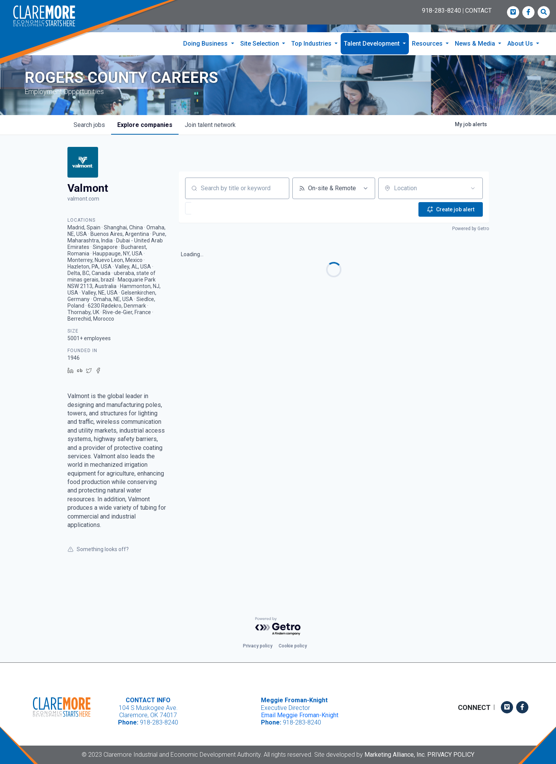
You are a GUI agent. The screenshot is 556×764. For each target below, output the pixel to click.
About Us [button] (521, 43)
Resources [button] (428, 43)
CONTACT (478, 10)
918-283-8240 (441, 10)
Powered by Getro (470, 242)
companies (144, 140)
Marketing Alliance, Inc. (395, 754)
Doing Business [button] (206, 43)
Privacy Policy (450, 754)
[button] (211, 223)
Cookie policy (293, 646)
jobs (89, 140)
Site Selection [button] (260, 43)
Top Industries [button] (312, 43)
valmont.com (83, 214)
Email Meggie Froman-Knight (299, 715)
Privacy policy (257, 646)
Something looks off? (98, 564)
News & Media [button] (476, 43)
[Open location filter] (472, 203)
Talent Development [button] (372, 43)
